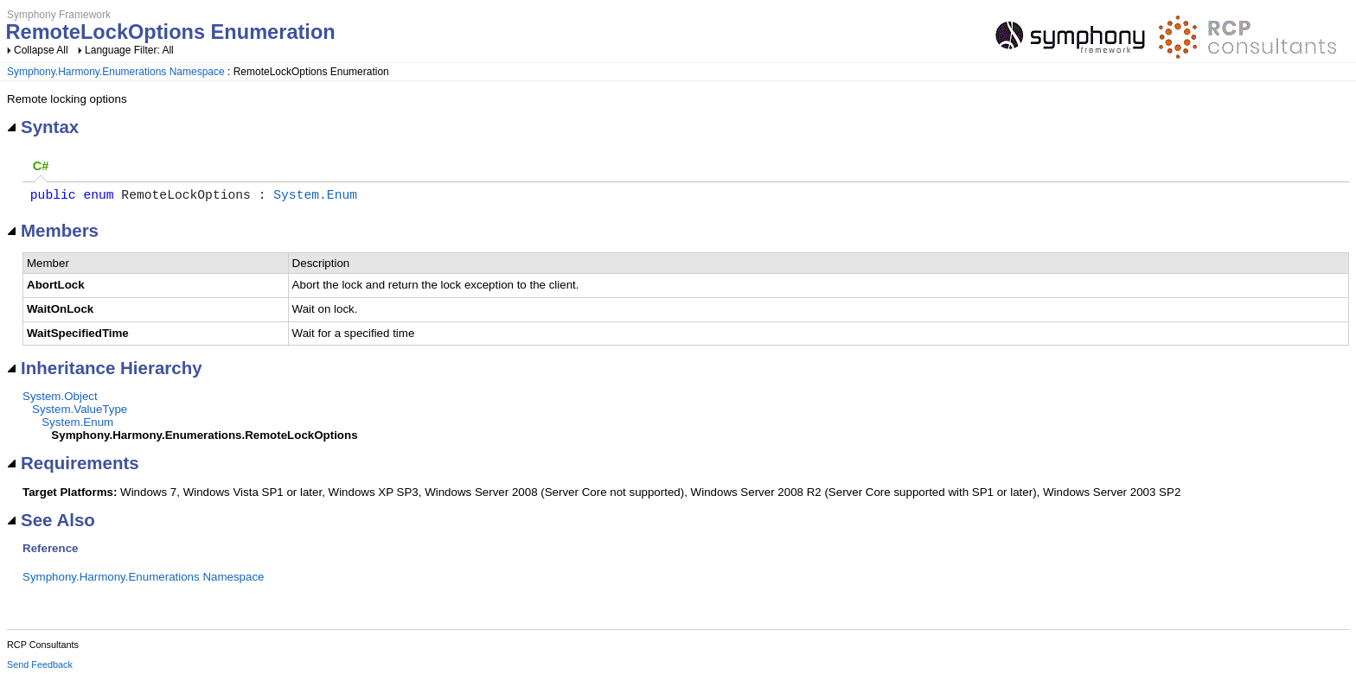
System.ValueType (79, 412)
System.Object (60, 399)
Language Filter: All (129, 50)
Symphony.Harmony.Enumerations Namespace (116, 72)
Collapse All (41, 50)
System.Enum (315, 197)
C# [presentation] (41, 166)
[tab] (40, 167)
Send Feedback (40, 668)
